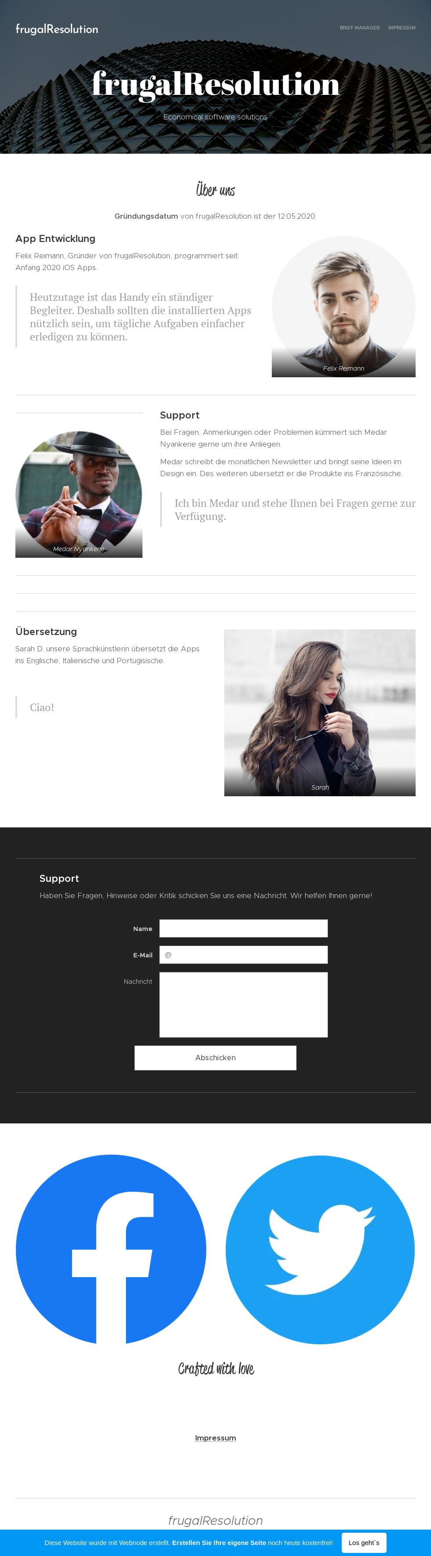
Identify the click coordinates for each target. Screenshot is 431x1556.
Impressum (215, 1438)
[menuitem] (408, 29)
